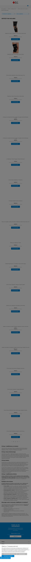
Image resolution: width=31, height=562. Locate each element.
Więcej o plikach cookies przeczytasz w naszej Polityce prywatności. (13, 551)
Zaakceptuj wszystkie (8, 556)
